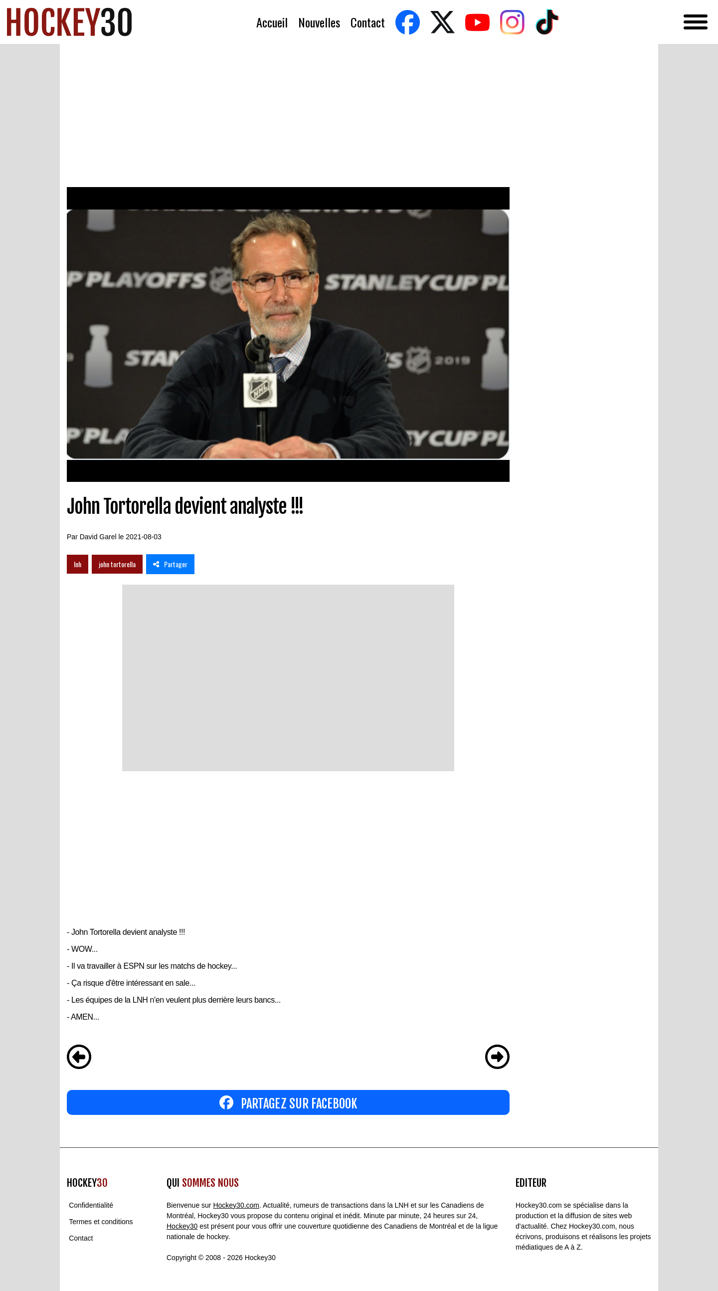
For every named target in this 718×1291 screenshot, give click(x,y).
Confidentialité (91, 1205)
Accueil (272, 22)
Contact (368, 22)
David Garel (98, 537)
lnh (77, 564)
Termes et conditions (101, 1222)
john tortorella (117, 564)
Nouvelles (319, 22)
